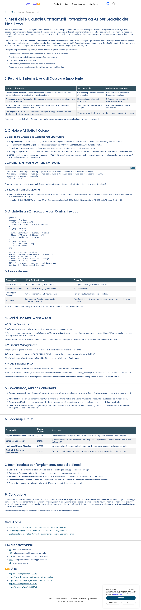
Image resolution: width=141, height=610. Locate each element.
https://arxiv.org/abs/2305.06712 (23, 591)
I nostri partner (78, 4)
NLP (10, 561)
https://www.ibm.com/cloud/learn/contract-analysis (31, 585)
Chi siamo (93, 4)
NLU (11, 567)
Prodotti (57, 4)
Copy (133, 168)
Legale (50, 606)
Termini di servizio (61, 606)
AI (10, 557)
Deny (128, 602)
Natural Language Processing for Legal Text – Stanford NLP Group (37, 535)
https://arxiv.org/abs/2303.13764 (23, 595)
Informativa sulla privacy (79, 606)
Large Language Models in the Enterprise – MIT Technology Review (37, 538)
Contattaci (93, 606)
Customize (113, 602)
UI (10, 571)
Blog (66, 4)
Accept (121, 598)
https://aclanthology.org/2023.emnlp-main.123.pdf (30, 588)
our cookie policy (117, 594)
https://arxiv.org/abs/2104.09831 (23, 582)
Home (7, 12)
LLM (10, 564)
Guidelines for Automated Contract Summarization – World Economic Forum (41, 542)
